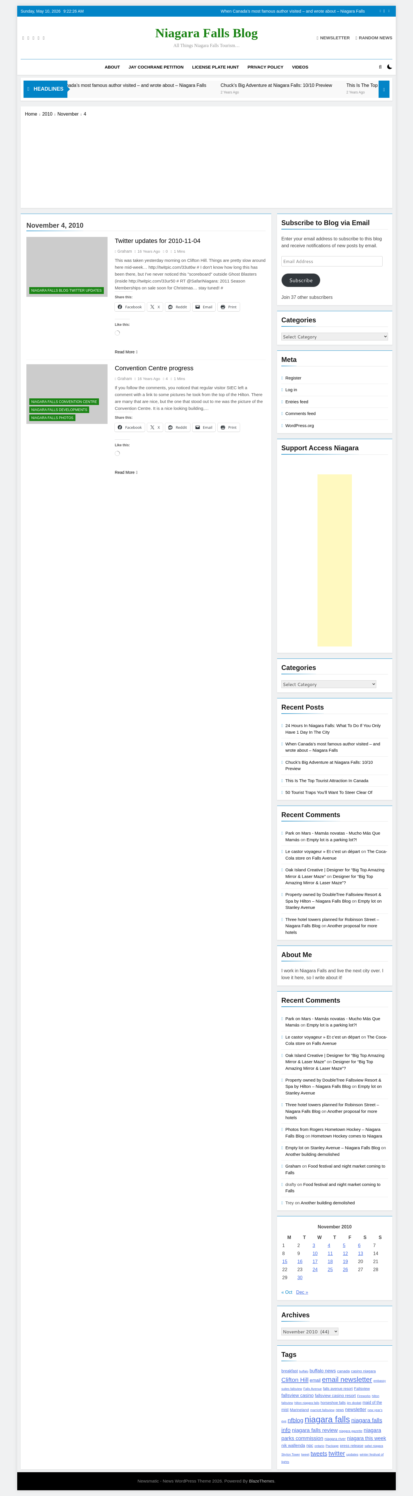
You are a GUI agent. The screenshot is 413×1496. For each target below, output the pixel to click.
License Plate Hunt (215, 67)
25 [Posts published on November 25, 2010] (330, 1269)
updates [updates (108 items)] (352, 1454)
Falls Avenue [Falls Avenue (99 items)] (312, 1388)
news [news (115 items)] (340, 1410)
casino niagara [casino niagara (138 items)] (363, 1371)
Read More (126, 352)
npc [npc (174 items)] (309, 1445)
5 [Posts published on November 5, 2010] (344, 1245)
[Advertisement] (206, 160)
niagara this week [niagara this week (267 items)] (366, 1438)
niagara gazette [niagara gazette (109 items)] (351, 1431)
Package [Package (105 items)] (332, 1446)
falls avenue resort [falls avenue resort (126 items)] (338, 1389)
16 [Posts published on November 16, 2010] (300, 1261)
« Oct (286, 1292)
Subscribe (301, 280)
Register (293, 377)
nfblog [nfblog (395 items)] (295, 1420)
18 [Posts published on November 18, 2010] (330, 1261)
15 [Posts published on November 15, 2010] (284, 1261)
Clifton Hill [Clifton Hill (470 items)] (295, 1379)
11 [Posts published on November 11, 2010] (330, 1253)
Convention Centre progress (154, 368)
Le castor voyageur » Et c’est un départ (322, 851)
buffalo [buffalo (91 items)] (303, 1371)
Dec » (302, 1292)
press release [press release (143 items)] (351, 1446)
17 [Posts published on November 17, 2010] (315, 1261)
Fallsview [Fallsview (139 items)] (362, 1388)
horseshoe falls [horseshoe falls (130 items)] (333, 1402)
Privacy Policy (265, 67)
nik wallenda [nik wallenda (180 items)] (293, 1445)
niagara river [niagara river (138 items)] (335, 1439)
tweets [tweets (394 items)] (319, 1453)
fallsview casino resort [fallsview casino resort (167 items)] (335, 1395)
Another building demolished (312, 1154)
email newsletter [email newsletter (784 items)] (347, 1379)
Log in (291, 389)
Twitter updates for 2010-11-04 (158, 240)
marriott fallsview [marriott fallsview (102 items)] (322, 1410)
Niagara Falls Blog (206, 33)
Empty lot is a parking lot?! (332, 839)
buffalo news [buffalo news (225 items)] (322, 1370)
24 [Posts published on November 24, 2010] (315, 1269)
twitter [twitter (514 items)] (336, 1453)
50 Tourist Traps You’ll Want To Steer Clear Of (328, 792)
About (112, 67)
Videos (300, 67)
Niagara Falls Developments (59, 410)
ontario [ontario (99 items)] (319, 1446)
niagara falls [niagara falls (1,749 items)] (327, 1419)
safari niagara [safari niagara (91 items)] (374, 1446)
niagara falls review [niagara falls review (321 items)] (315, 1430)
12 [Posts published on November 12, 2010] (345, 1253)
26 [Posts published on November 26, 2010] (345, 1269)
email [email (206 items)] (315, 1380)
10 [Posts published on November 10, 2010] (315, 1253)
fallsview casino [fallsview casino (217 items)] (297, 1395)
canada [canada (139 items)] (343, 1371)
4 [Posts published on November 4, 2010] (329, 1245)
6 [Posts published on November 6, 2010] (359, 1245)
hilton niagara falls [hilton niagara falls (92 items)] (306, 1403)
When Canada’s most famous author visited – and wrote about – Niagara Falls (293, 11)
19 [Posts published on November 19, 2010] (345, 1261)
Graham (125, 251)
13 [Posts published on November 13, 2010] (360, 1253)
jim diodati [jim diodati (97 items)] (354, 1403)
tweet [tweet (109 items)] (305, 1454)
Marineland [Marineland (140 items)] (299, 1410)
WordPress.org (299, 425)
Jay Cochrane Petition (156, 67)
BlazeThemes (261, 1481)
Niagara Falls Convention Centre (64, 402)
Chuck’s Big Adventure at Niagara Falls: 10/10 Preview (294, 85)
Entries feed (296, 401)
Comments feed (300, 413)
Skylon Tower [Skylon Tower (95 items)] (290, 1454)
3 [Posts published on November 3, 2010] (314, 1245)
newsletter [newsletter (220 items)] (355, 1409)
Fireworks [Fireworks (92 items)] (364, 1396)
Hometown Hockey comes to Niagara (346, 1135)
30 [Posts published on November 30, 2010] (300, 1277)
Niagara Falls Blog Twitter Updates (66, 291)
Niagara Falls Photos (52, 418)
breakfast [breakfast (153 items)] (289, 1371)
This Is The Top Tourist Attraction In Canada (326, 780)
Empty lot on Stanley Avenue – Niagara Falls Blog (332, 1147)
